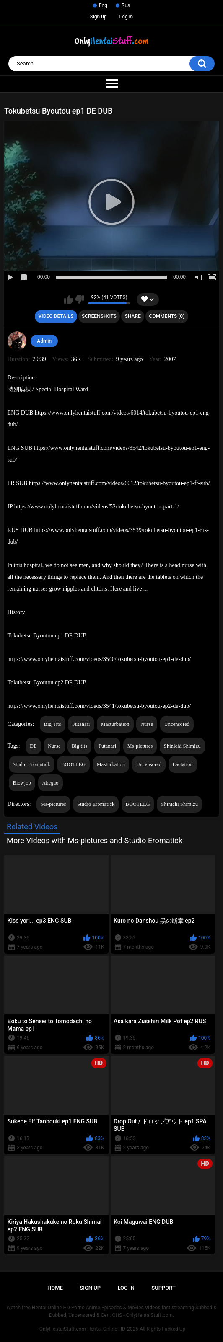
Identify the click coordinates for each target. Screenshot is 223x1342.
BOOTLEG (73, 764)
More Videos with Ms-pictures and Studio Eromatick (94, 840)
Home (55, 1288)
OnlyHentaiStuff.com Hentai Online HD (82, 1329)
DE (33, 746)
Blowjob (22, 783)
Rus (126, 5)
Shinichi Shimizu (182, 746)
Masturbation (115, 724)
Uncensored (176, 724)
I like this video (68, 299)
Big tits (79, 746)
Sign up (98, 17)
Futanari (81, 724)
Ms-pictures (140, 746)
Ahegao (50, 783)
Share (133, 316)
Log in (126, 17)
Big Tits (52, 724)
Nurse (146, 724)
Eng (103, 5)
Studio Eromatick (31, 764)
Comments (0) (167, 316)
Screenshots (99, 316)
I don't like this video (79, 299)
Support (163, 1288)
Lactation (183, 764)
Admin (44, 341)
